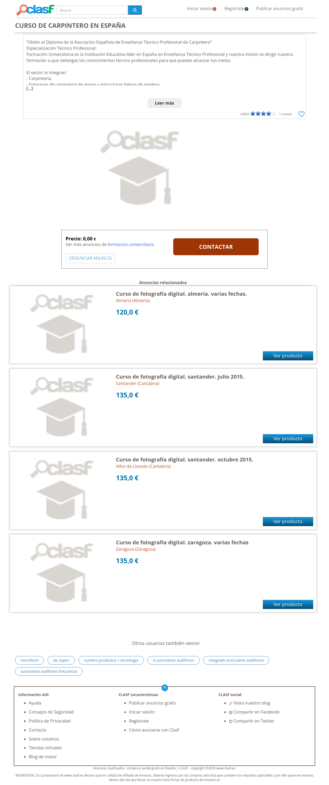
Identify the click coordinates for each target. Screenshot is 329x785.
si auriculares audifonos (173, 660)
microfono (29, 660)
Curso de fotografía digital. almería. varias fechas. (181, 293)
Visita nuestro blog (249, 703)
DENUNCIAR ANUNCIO (90, 258)
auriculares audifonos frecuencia (49, 671)
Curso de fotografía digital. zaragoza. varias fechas (182, 542)
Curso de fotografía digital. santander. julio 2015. (180, 376)
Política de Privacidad (50, 721)
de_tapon (61, 660)
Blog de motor (43, 757)
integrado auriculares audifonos (236, 660)
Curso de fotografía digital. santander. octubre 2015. (184, 459)
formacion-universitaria (131, 244)
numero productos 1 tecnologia (111, 660)
